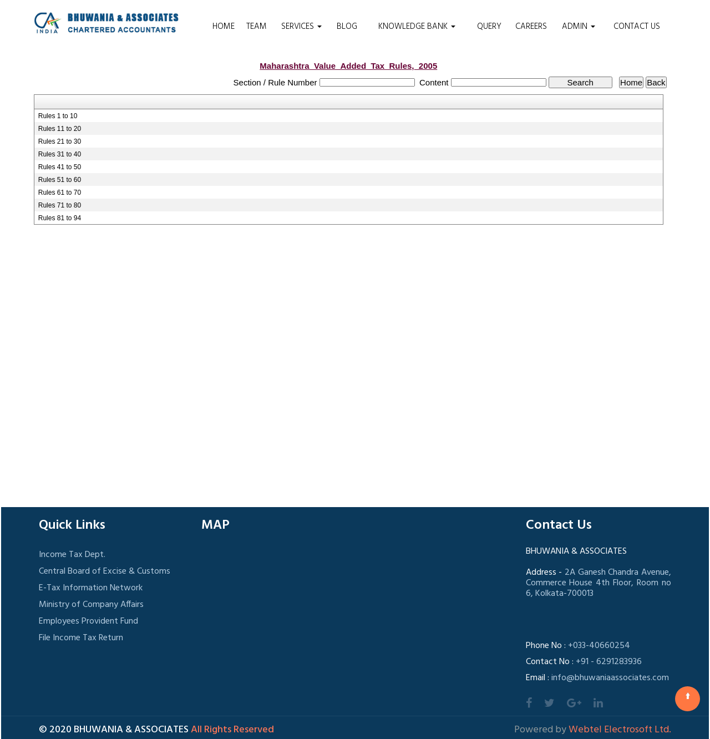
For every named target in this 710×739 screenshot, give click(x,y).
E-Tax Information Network (91, 588)
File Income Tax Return (81, 638)
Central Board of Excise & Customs (104, 571)
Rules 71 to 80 (59, 205)
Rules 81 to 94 (59, 218)
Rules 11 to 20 (59, 129)
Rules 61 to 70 (59, 192)
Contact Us (636, 26)
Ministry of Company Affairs (91, 605)
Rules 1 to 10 (58, 116)
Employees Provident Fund (88, 621)
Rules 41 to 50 (59, 167)
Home (223, 26)
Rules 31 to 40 (59, 154)
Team (256, 26)
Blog (347, 26)
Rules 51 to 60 (59, 180)
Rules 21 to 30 (59, 141)
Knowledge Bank (416, 26)
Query (489, 26)
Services (301, 26)
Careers (531, 26)
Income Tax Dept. (72, 555)
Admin (578, 26)
